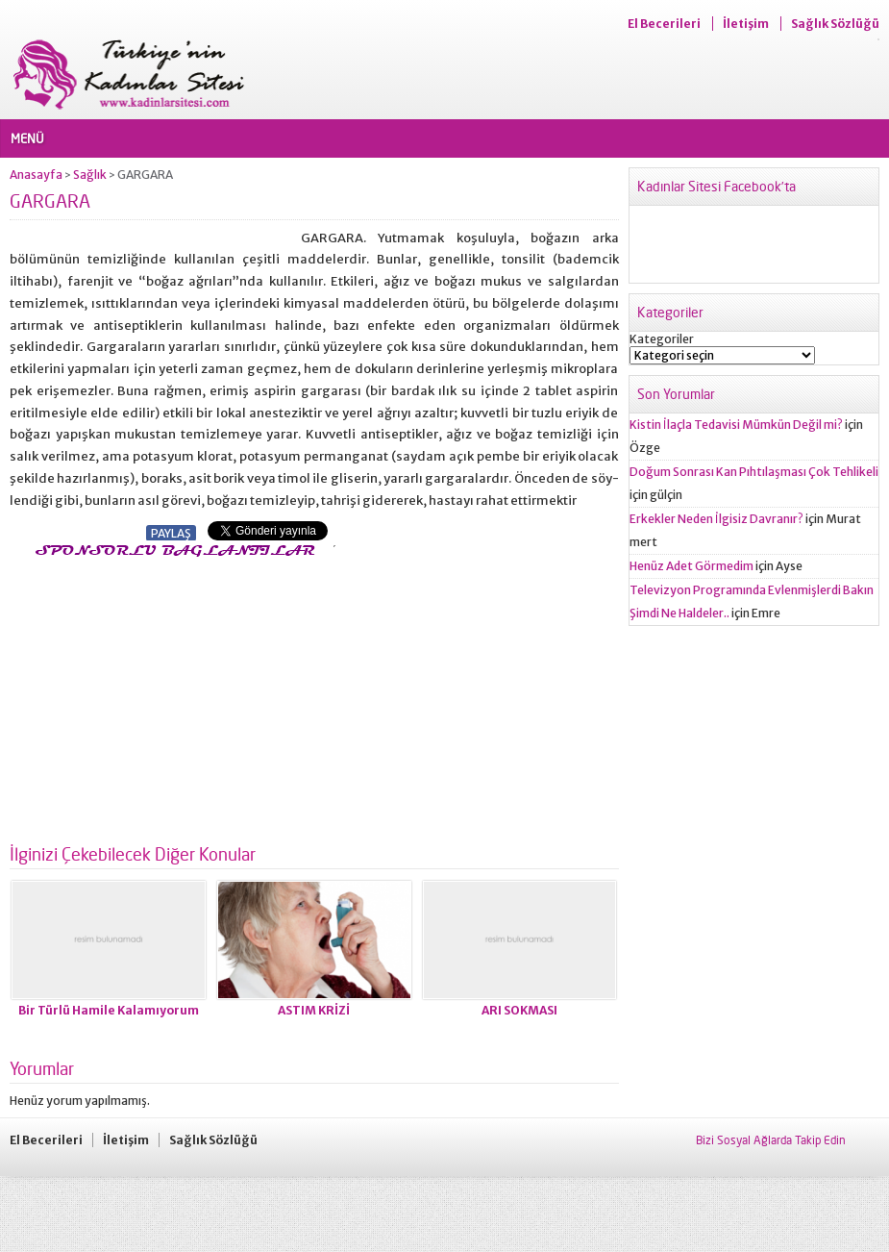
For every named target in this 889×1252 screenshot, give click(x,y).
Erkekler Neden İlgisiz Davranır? (716, 519)
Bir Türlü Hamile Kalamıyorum (108, 1010)
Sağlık (90, 174)
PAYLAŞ (171, 533)
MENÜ (27, 138)
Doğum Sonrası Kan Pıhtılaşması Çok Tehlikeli (754, 471)
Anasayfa (36, 174)
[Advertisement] (171, 695)
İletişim (746, 23)
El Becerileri (664, 23)
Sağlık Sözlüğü (835, 23)
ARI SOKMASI (519, 1010)
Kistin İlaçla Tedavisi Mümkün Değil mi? (736, 424)
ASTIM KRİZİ (314, 1010)
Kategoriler (662, 339)
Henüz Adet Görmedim (691, 566)
